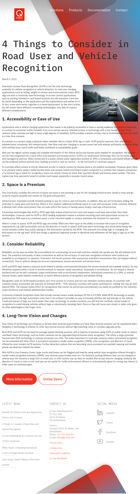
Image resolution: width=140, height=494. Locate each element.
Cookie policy (56, 448)
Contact (121, 10)
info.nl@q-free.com (66, 438)
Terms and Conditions (60, 453)
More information (20, 379)
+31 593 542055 (65, 435)
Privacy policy (56, 443)
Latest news (11, 404)
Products (75, 10)
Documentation (99, 10)
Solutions (56, 10)
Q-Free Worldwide (58, 459)
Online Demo (54, 379)
